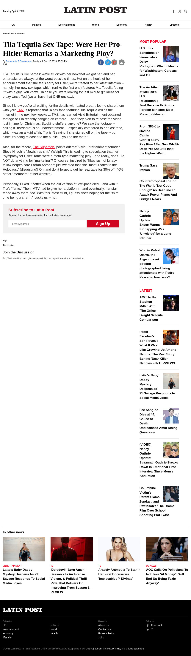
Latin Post (95, 10)
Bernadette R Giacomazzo (19, 61)
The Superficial (44, 147)
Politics (36, 24)
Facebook (156, 625)
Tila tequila (8, 245)
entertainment (11, 629)
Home (6, 33)
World (95, 24)
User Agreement (94, 648)
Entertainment (66, 24)
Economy (121, 24)
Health (148, 24)
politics (55, 625)
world (54, 629)
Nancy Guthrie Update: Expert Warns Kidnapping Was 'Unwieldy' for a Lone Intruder (155, 225)
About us (103, 625)
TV (52, 566)
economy (8, 633)
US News (151, 566)
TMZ (20, 110)
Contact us (104, 629)
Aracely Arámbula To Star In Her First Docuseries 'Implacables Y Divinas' (119, 574)
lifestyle (7, 637)
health (54, 633)
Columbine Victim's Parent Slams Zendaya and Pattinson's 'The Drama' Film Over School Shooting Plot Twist (157, 501)
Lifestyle (175, 24)
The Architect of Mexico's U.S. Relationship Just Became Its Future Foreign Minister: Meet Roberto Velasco (157, 101)
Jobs (101, 637)
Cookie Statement (135, 648)
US (13, 24)
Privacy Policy (106, 633)
